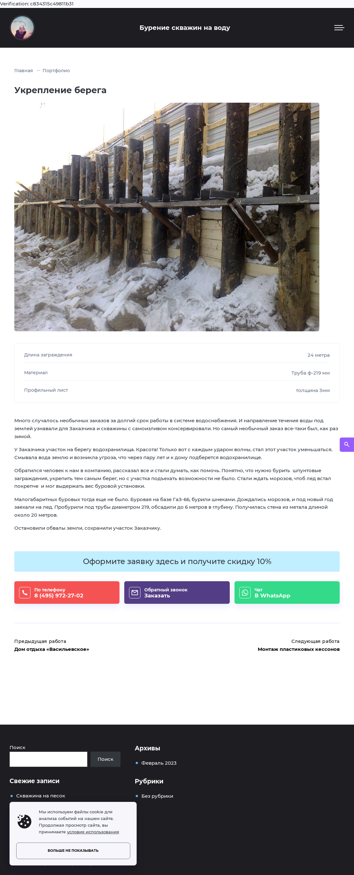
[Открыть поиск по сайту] (347, 445)
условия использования (93, 832)
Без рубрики (157, 796)
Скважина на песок (40, 796)
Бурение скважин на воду (185, 27)
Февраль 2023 (159, 763)
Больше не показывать (73, 851)
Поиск (17, 747)
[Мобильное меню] (339, 27)
